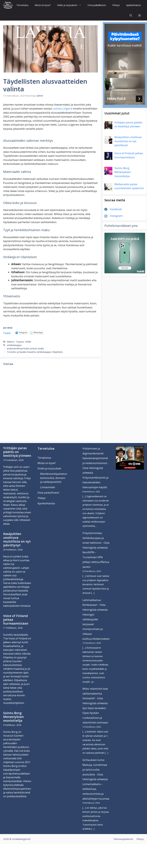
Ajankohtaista (133, 5)
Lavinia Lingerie (62, 108)
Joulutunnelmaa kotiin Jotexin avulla (25, 348)
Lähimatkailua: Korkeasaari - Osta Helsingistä (94, 604)
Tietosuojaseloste (123, 839)
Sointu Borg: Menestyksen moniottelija (13, 717)
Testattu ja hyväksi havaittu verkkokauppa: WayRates (35, 351)
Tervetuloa (22, 5)
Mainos (10, 341)
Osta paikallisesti (97, 5)
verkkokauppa (14, 345)
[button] (139, 15)
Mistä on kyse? (43, 5)
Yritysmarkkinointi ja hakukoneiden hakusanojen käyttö (95, 482)
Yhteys (116, 5)
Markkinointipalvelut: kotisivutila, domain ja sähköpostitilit (53, 478)
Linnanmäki (47, 487)
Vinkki (28, 341)
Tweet (7, 332)
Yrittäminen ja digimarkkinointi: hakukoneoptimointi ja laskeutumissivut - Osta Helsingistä (95, 458)
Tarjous (20, 341)
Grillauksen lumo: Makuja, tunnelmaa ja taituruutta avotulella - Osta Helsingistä (94, 769)
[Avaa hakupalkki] (130, 15)
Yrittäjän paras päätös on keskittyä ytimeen (17, 452)
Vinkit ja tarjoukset (70, 5)
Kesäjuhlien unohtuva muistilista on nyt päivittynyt (17, 539)
